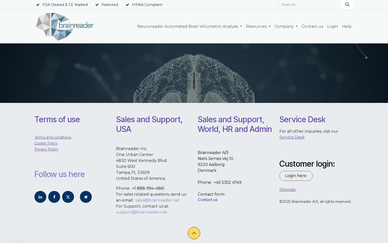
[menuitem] (189, 26)
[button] (194, 233)
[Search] (347, 4)
